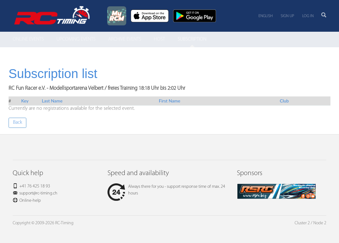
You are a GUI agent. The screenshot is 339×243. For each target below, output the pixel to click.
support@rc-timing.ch (38, 193)
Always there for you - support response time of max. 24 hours (166, 190)
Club (284, 100)
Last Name (52, 100)
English (265, 16)
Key (25, 100)
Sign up (287, 16)
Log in (308, 16)
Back (17, 122)
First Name (169, 100)
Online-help (30, 200)
